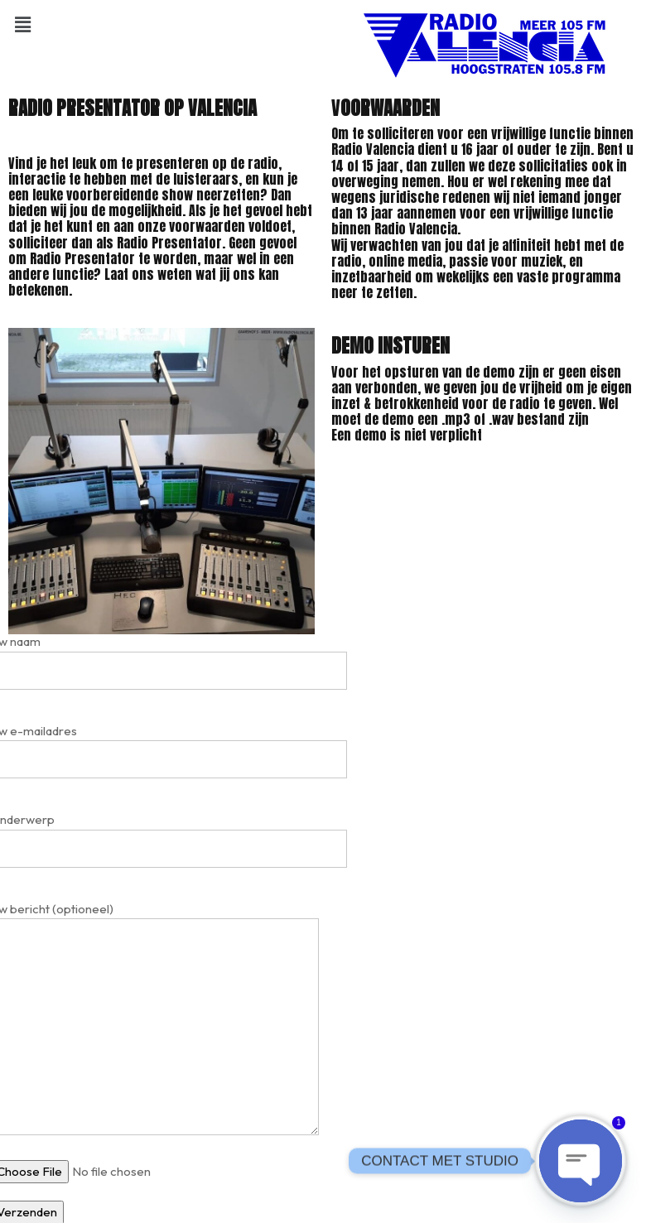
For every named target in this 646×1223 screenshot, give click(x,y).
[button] (22, 24)
